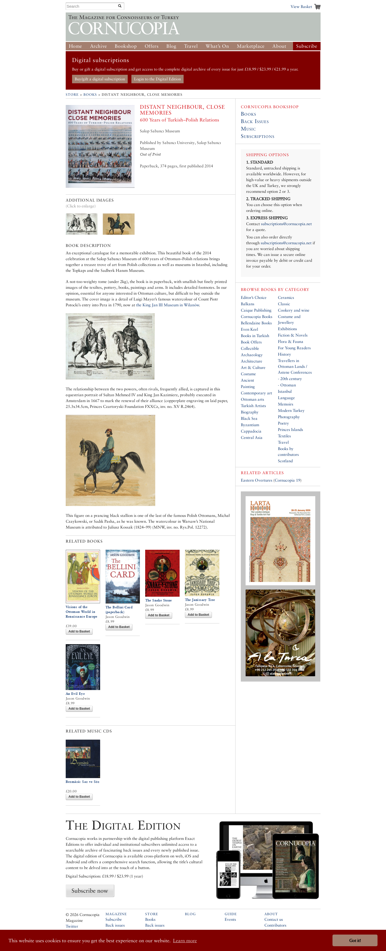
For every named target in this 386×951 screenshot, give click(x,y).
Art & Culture (253, 367)
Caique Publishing (256, 310)
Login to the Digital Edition (157, 79)
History (284, 354)
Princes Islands (290, 429)
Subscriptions (257, 136)
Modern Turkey (291, 410)
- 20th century (290, 378)
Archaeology (252, 354)
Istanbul (285, 391)
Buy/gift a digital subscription (100, 79)
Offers (152, 46)
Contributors (275, 925)
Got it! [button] (355, 940)
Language (286, 397)
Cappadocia (251, 431)
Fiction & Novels (293, 335)
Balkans (247, 304)
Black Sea (249, 418)
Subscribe (306, 46)
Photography (289, 417)
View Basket (301, 6)
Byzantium (250, 424)
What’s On (217, 46)
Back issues (115, 925)
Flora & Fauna (290, 341)
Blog (171, 46)
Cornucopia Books (256, 316)
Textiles (284, 436)
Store (72, 95)
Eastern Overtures (256, 480)
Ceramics (286, 297)
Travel (191, 46)
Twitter (72, 926)
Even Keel (249, 329)
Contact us (273, 919)
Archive (98, 46)
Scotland (285, 461)
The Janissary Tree (200, 600)
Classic (284, 304)
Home (75, 46)
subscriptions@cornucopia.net (286, 223)
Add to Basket (79, 631)
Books (90, 95)
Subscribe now (90, 890)
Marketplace (251, 46)
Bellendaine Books (256, 323)
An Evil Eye (75, 694)
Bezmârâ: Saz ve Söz (83, 782)
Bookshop (126, 46)
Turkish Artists (253, 405)
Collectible (250, 348)
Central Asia (252, 437)
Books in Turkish (255, 335)
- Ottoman (287, 385)
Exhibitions (287, 328)
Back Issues (255, 121)
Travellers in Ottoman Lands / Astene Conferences (295, 366)
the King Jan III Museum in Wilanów (167, 305)
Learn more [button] (185, 940)
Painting (248, 386)
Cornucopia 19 (287, 480)
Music (248, 128)
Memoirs (285, 404)
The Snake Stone (158, 600)
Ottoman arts (252, 399)
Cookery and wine (293, 310)
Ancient (247, 380)
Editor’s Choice (254, 297)
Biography (250, 412)
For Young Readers (294, 348)
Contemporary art (256, 393)
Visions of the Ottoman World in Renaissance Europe (81, 611)
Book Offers (251, 342)
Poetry (283, 423)
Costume (248, 374)
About (279, 46)
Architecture (251, 361)
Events (230, 919)
